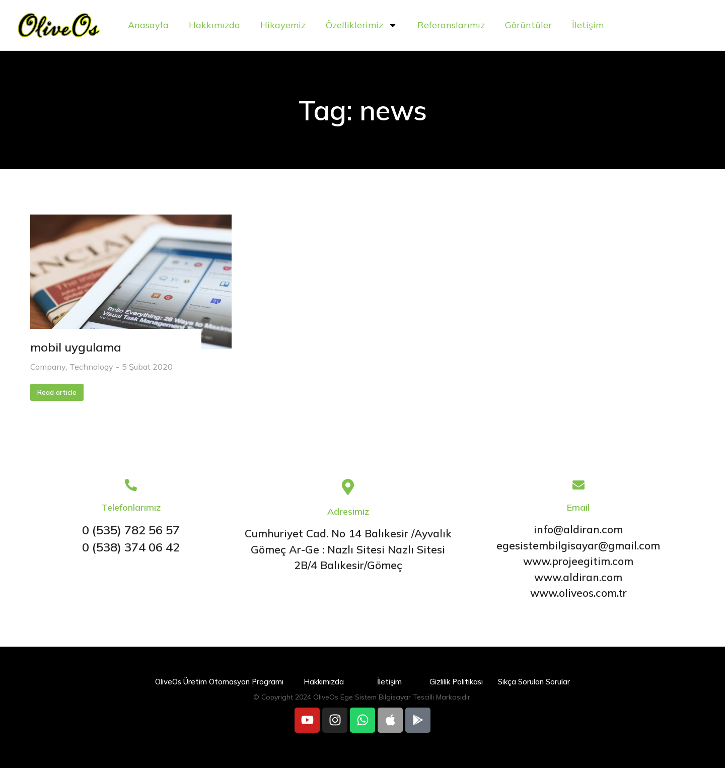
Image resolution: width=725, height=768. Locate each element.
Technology (91, 367)
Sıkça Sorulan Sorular (534, 681)
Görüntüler (528, 25)
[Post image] (131, 282)
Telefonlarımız (131, 507)
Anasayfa (148, 25)
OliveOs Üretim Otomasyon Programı (219, 681)
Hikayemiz (283, 25)
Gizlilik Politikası (456, 681)
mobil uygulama (75, 347)
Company (48, 367)
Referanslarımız (451, 25)
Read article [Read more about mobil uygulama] (57, 392)
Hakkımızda (214, 25)
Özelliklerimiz (361, 25)
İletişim (588, 25)
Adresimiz (348, 511)
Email (578, 507)
